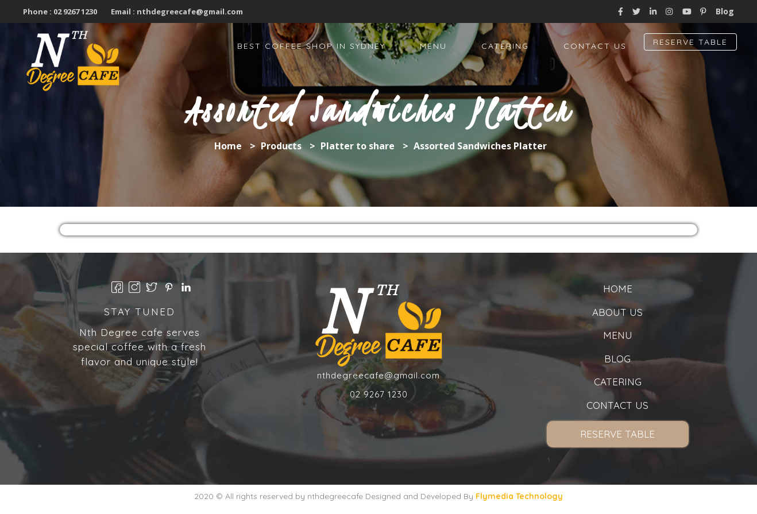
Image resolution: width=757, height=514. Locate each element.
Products (281, 146)
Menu (433, 46)
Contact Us (595, 46)
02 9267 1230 (74, 11)
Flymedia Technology (519, 496)
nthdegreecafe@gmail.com (190, 11)
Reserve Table (690, 42)
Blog (725, 11)
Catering (505, 46)
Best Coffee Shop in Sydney (311, 46)
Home (228, 146)
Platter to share (357, 146)
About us (617, 312)
